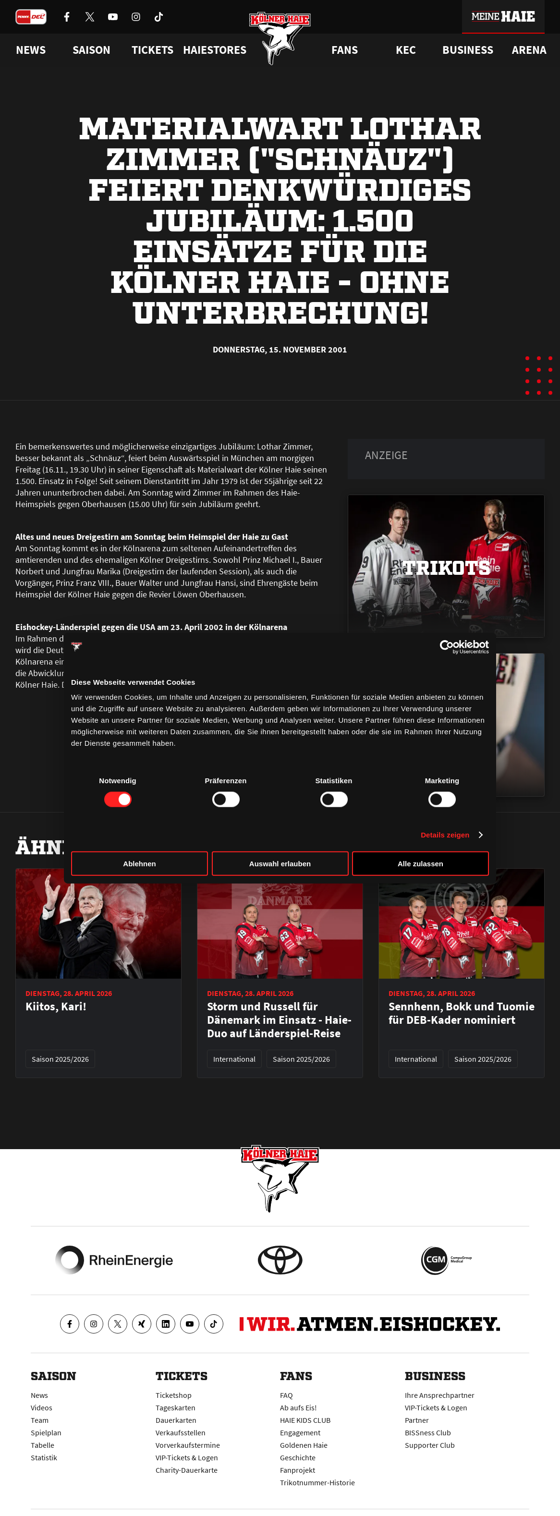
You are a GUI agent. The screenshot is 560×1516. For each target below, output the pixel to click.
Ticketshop (174, 1395)
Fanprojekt (297, 1470)
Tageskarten (175, 1407)
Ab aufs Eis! (298, 1407)
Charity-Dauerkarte (187, 1470)
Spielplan (46, 1432)
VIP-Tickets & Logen (187, 1457)
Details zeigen (445, 834)
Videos (41, 1407)
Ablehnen (139, 864)
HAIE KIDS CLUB (305, 1420)
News (39, 1395)
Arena (529, 50)
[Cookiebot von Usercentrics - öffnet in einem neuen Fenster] (447, 647)
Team (40, 1420)
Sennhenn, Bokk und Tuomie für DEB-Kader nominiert (462, 1013)
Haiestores (214, 50)
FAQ (286, 1395)
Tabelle (42, 1445)
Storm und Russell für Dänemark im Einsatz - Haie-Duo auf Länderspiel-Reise (279, 1020)
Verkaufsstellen (181, 1432)
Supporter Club (430, 1445)
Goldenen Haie (304, 1445)
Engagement (300, 1432)
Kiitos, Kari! (55, 1006)
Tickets (152, 50)
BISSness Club (428, 1432)
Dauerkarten (176, 1420)
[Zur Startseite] (280, 40)
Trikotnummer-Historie (317, 1482)
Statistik (44, 1457)
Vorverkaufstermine (188, 1445)
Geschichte (298, 1457)
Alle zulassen (420, 864)
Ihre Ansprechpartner (440, 1395)
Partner (417, 1420)
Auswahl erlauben (280, 864)
